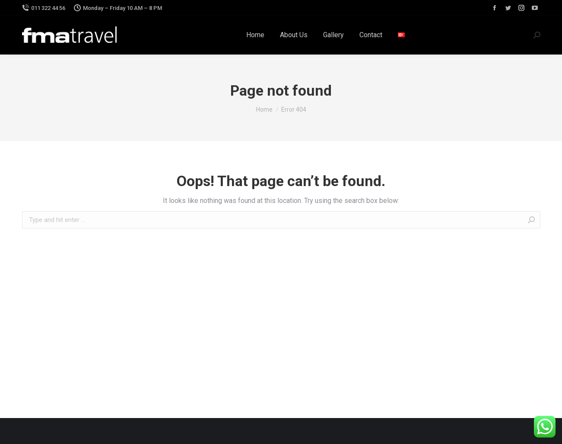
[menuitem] (255, 35)
